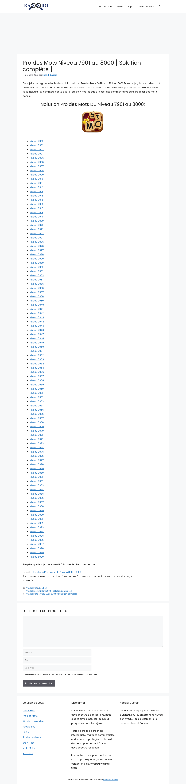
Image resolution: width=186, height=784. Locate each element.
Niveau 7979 (37, 468)
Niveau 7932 (37, 271)
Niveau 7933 (37, 275)
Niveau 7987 (37, 502)
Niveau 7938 (37, 296)
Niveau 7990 (37, 514)
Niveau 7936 (37, 288)
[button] (159, 6)
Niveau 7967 (37, 418)
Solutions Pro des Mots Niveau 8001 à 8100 (57, 572)
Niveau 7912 (36, 187)
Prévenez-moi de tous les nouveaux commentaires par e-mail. (61, 674)
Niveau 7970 (37, 430)
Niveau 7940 (37, 304)
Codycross (29, 710)
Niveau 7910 (36, 178)
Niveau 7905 (37, 157)
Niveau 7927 (37, 250)
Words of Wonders (33, 721)
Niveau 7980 (37, 472)
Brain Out (28, 753)
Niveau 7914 (36, 195)
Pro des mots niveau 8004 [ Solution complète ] (49, 591)
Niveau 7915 (36, 199)
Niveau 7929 (37, 258)
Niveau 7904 (37, 153)
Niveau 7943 (37, 317)
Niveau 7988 (37, 506)
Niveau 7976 (37, 456)
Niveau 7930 (37, 262)
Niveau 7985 (37, 493)
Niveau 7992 (37, 523)
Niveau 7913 (36, 191)
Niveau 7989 (37, 510)
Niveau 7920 (37, 220)
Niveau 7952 (37, 355)
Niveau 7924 (37, 237)
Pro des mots (105, 6)
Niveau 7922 (37, 229)
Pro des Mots (32, 588)
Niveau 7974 (37, 447)
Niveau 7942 (37, 313)
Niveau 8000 (37, 556)
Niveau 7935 (37, 283)
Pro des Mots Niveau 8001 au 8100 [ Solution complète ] (52, 594)
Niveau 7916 (36, 204)
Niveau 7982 (37, 481)
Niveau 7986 (37, 498)
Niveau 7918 (36, 212)
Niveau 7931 (36, 267)
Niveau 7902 (37, 145)
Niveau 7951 (36, 351)
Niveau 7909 (37, 174)
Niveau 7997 (37, 544)
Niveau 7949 (37, 342)
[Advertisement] (93, 32)
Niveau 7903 (37, 149)
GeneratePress (110, 779)
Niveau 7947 (37, 334)
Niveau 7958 (37, 380)
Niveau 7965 (37, 409)
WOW (120, 6)
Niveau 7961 (36, 393)
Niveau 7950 (37, 346)
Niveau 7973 (37, 443)
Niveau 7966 (37, 414)
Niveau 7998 (37, 548)
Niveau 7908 (37, 170)
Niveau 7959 (37, 384)
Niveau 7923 (37, 233)
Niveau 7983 (37, 485)
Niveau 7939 (37, 300)
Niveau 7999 (37, 552)
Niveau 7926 (37, 246)
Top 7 (130, 6)
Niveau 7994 (37, 531)
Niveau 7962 (37, 397)
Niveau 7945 (37, 325)
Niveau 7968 (37, 422)
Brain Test (28, 742)
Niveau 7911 (36, 183)
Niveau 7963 (37, 401)
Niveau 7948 (37, 338)
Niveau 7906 (37, 162)
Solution (43, 588)
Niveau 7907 (37, 166)
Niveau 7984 (37, 489)
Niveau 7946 (37, 330)
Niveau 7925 (37, 241)
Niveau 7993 (37, 527)
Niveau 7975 (37, 451)
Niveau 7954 (37, 363)
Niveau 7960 (37, 388)
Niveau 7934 (37, 279)
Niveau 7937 (37, 292)
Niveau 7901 (36, 141)
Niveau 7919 (36, 216)
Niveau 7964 (37, 405)
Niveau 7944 (37, 321)
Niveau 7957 (37, 376)
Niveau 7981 (36, 477)
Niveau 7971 (36, 435)
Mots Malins (29, 748)
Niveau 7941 (36, 309)
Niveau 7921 (36, 225)
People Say (29, 726)
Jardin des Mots (146, 6)
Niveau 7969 (37, 426)
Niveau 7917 (36, 208)
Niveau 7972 (37, 439)
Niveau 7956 (37, 372)
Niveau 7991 (36, 519)
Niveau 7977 (37, 460)
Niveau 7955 (37, 367)
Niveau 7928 (37, 254)
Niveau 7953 (37, 359)
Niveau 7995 (37, 535)
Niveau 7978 (37, 464)
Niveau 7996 (37, 540)
